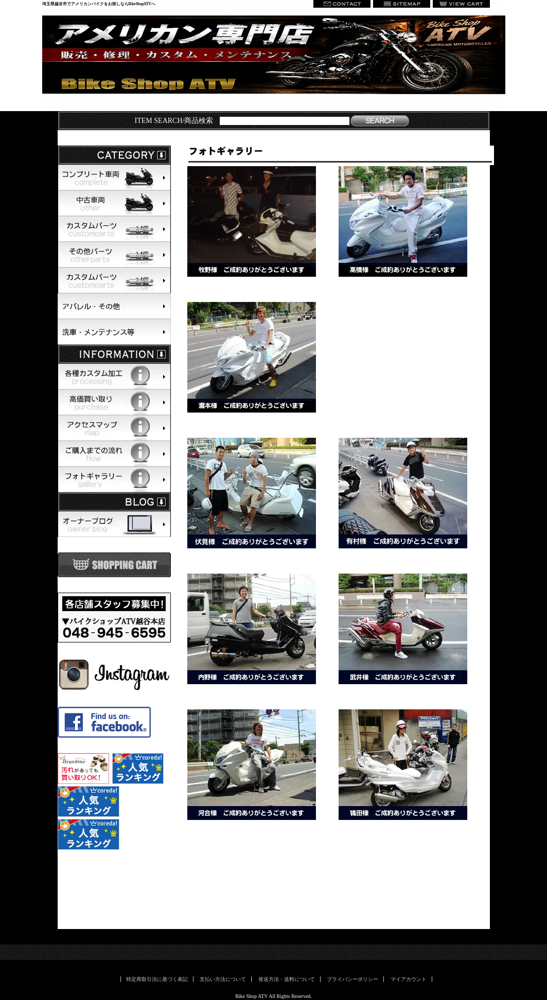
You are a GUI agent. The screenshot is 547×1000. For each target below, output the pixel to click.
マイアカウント (409, 979)
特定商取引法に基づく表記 (157, 979)
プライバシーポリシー (352, 979)
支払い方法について (223, 979)
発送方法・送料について (286, 979)
